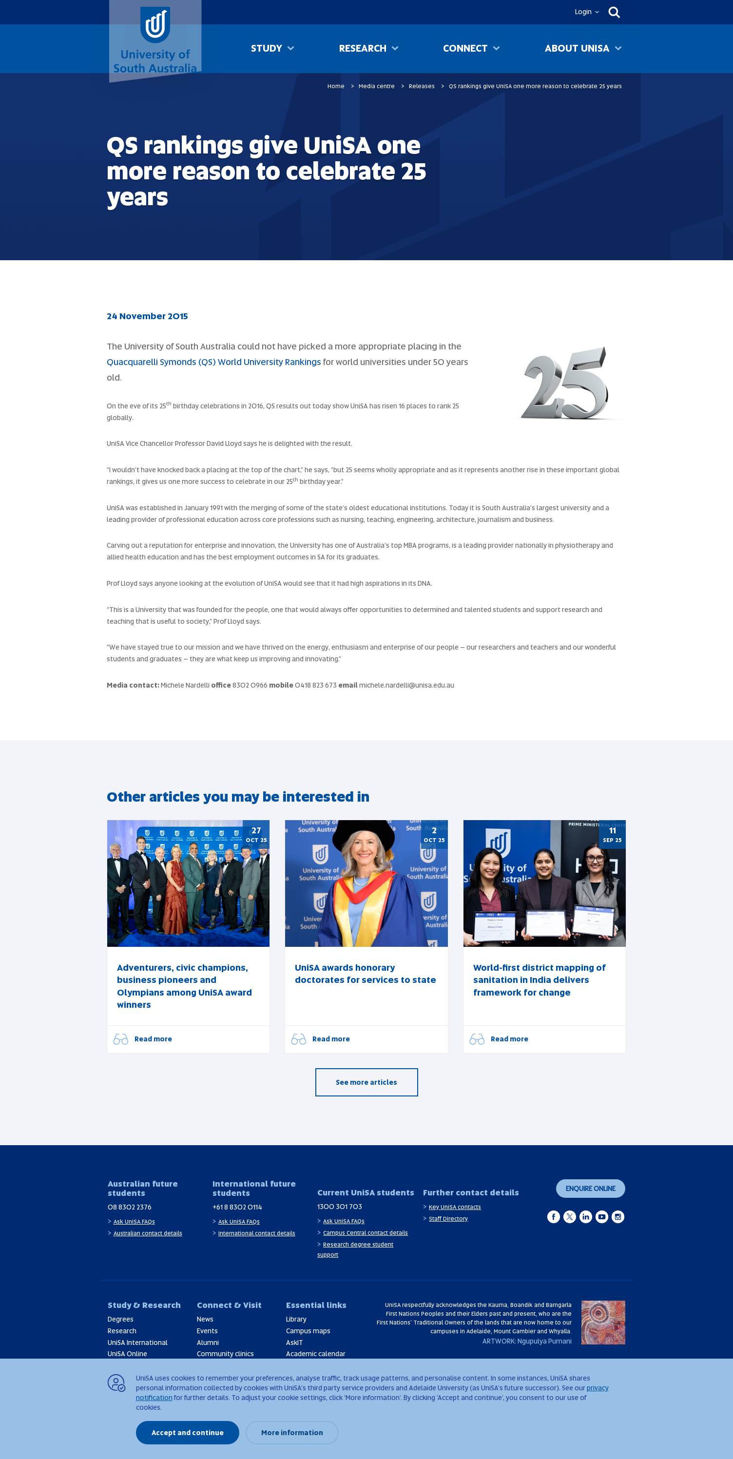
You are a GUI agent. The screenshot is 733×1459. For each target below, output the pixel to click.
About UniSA (577, 48)
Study (266, 48)
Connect (465, 48)
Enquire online (591, 1188)
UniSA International (138, 1342)
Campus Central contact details (365, 1233)
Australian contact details (148, 1233)
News (205, 1319)
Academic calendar (316, 1353)
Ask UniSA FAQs (134, 1222)
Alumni (208, 1342)
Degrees (121, 1319)
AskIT (294, 1342)
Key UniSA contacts (455, 1207)
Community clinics (225, 1353)
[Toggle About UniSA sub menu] (618, 49)
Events (207, 1330)
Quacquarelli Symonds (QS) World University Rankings (214, 361)
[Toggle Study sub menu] (290, 49)
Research (362, 48)
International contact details (256, 1233)
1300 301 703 (339, 1206)
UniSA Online (127, 1353)
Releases (422, 86)
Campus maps (308, 1330)
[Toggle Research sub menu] (395, 49)
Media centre (377, 86)
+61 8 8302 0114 (237, 1207)
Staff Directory (448, 1219)
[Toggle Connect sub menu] (496, 49)
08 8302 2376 (130, 1207)
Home (336, 86)
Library (296, 1319)
